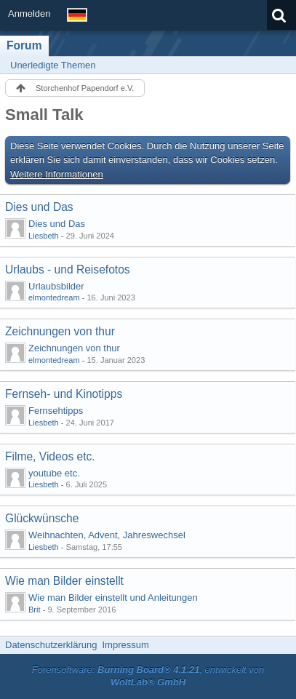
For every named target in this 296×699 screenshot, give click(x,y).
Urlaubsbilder (56, 286)
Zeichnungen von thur (60, 331)
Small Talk (44, 114)
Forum (24, 45)
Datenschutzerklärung (51, 644)
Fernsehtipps (55, 410)
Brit (34, 609)
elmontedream (54, 297)
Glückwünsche (42, 518)
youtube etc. (54, 473)
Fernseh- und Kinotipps (63, 394)
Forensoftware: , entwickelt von (148, 675)
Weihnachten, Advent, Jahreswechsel (106, 535)
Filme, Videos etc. (50, 456)
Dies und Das (39, 207)
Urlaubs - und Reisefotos (67, 269)
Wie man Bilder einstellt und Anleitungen (113, 597)
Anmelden (29, 13)
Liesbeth (43, 235)
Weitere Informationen (56, 174)
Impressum (125, 644)
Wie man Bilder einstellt (64, 581)
